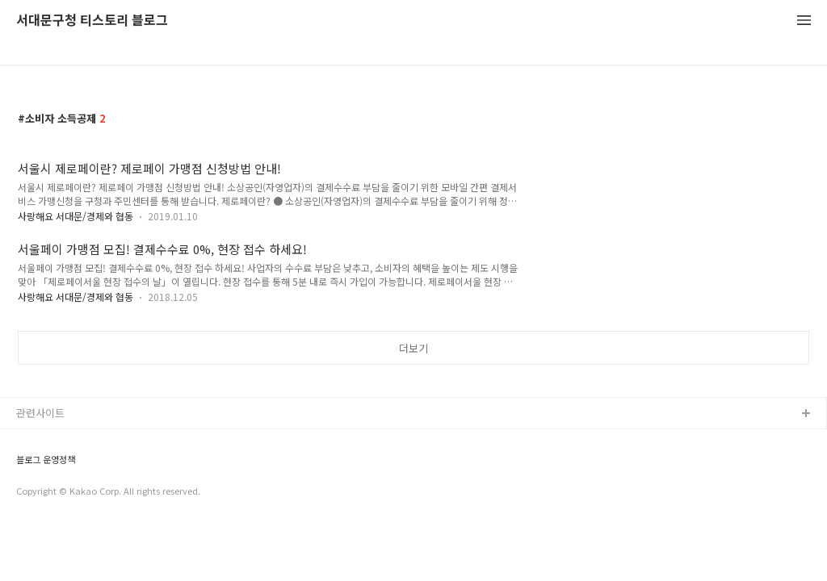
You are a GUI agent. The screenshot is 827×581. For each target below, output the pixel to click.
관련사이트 (40, 412)
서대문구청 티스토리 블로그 (92, 20)
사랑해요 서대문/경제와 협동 (75, 216)
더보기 (413, 348)
